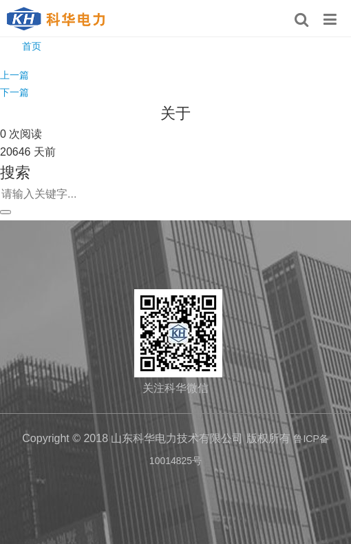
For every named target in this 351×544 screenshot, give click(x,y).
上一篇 (14, 75)
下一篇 (14, 92)
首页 (31, 46)
